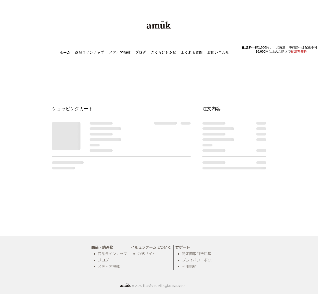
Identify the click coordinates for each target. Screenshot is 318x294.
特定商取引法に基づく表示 (204, 253)
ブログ (103, 260)
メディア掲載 (109, 266)
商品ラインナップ (112, 253)
